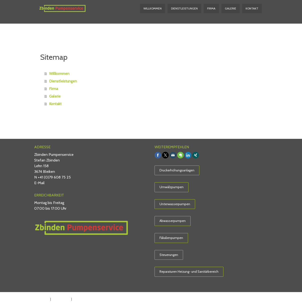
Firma (211, 8)
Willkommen (152, 8)
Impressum (41, 299)
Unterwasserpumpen (174, 204)
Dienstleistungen (184, 8)
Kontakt (252, 8)
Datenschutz (61, 299)
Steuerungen (168, 255)
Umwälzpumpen (171, 187)
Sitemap (79, 299)
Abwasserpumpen (172, 221)
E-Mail (39, 183)
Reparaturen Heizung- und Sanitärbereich (188, 271)
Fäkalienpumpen (171, 238)
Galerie (230, 8)
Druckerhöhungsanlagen (176, 170)
